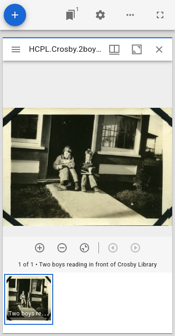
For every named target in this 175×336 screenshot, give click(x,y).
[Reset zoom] (84, 248)
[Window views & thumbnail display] (114, 49)
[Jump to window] (70, 15)
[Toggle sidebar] (16, 49)
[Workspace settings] (100, 15)
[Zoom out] (62, 248)
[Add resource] (15, 15)
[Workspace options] (130, 15)
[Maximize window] (137, 49)
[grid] (87, 303)
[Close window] (159, 49)
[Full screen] (160, 15)
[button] (29, 299)
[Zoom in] (39, 248)
